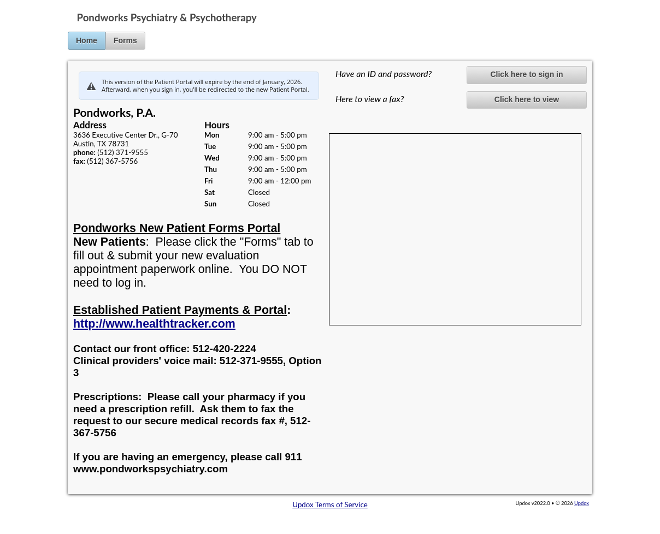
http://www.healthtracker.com (154, 323)
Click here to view (526, 99)
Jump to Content (27, 4)
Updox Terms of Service (329, 504)
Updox (581, 503)
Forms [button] (125, 40)
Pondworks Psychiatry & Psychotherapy (167, 17)
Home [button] (86, 40)
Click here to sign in (526, 74)
